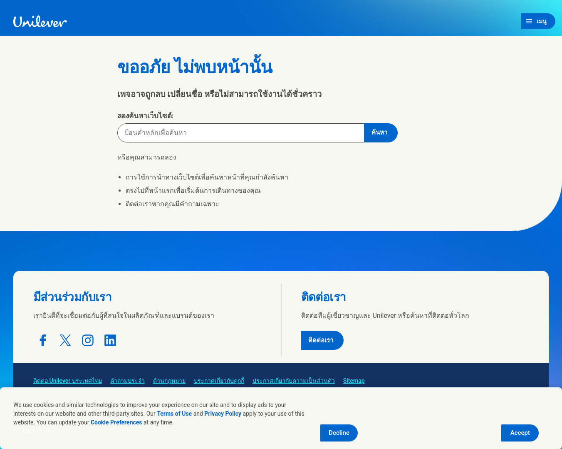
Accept (520, 433)
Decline (339, 433)
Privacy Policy (222, 413)
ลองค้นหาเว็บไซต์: (145, 116)
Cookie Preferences (116, 422)
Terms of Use (174, 413)
